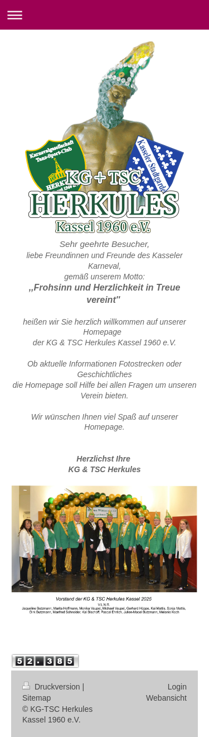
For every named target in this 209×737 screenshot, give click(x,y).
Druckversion (52, 686)
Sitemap (36, 697)
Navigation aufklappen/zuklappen (104, 15)
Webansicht (166, 697)
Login (177, 686)
